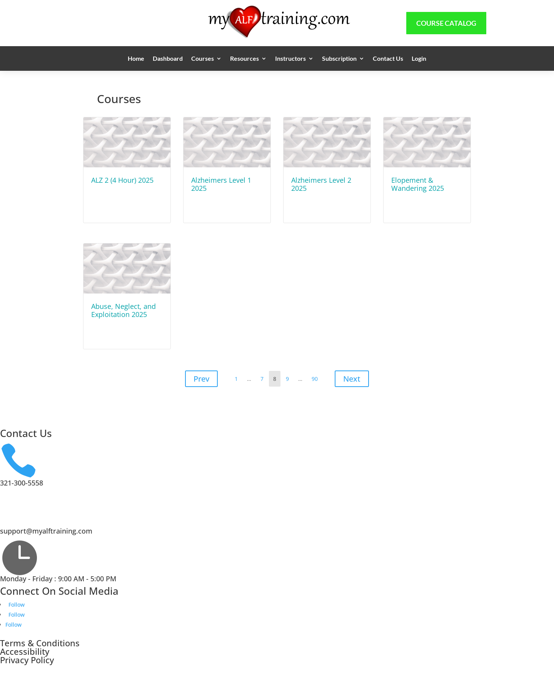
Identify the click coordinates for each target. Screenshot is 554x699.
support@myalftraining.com (46, 531)
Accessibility (24, 651)
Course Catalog (446, 23)
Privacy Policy (27, 660)
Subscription (339, 59)
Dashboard (168, 59)
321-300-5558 (21, 482)
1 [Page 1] (238, 376)
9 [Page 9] (289, 376)
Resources (244, 59)
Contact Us (388, 59)
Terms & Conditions (40, 643)
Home (136, 59)
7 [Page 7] (263, 376)
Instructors (290, 59)
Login (419, 59)
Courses (202, 59)
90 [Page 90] (316, 376)
